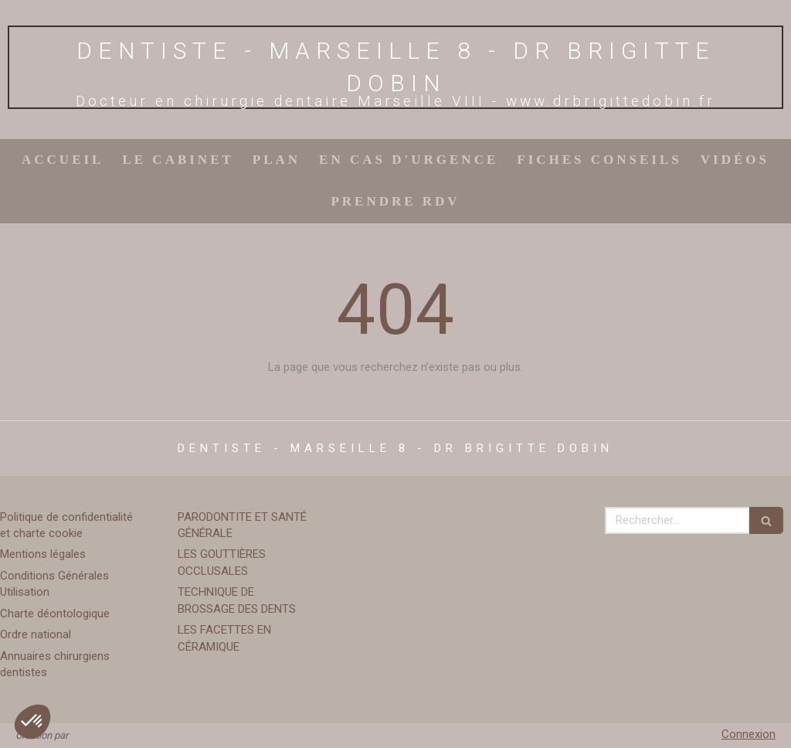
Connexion (748, 734)
